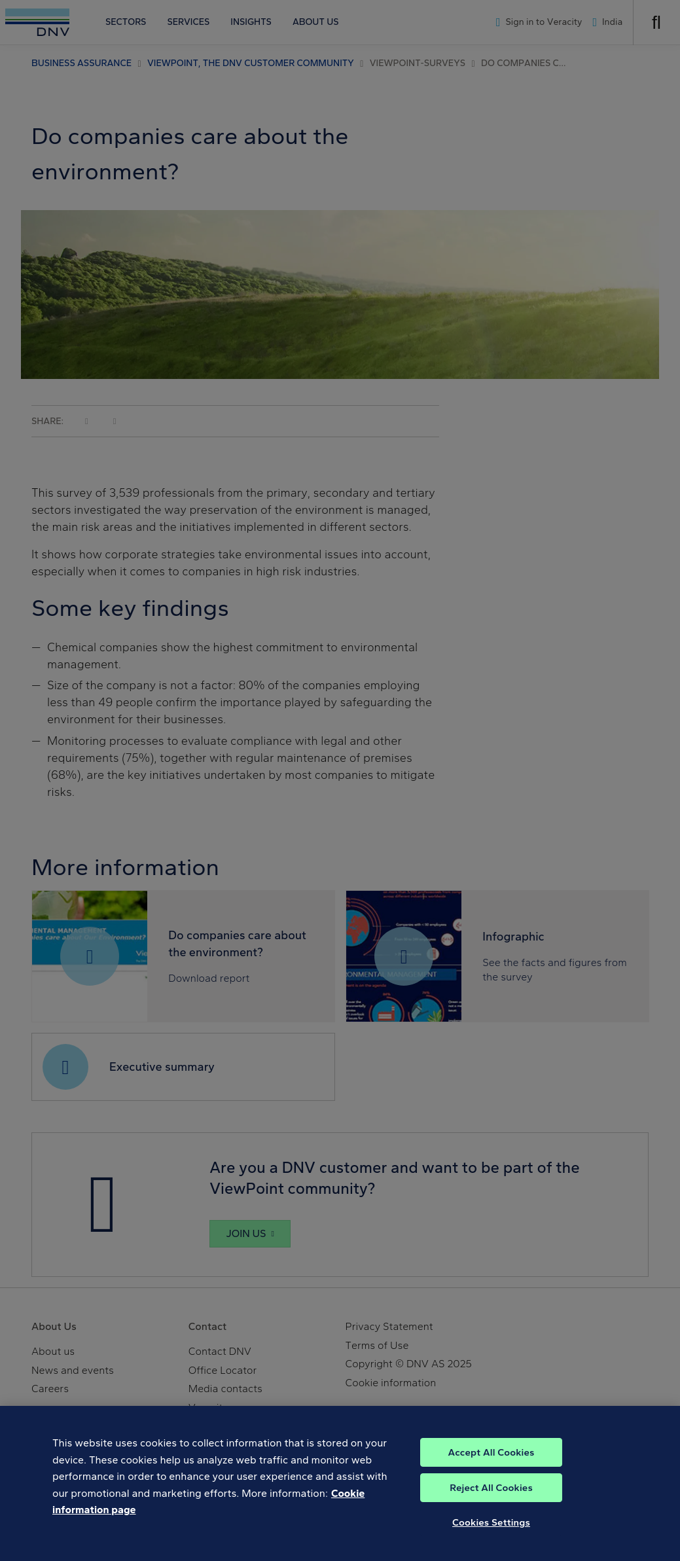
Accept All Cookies (491, 1470)
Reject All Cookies (491, 1505)
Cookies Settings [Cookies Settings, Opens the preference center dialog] (491, 1540)
